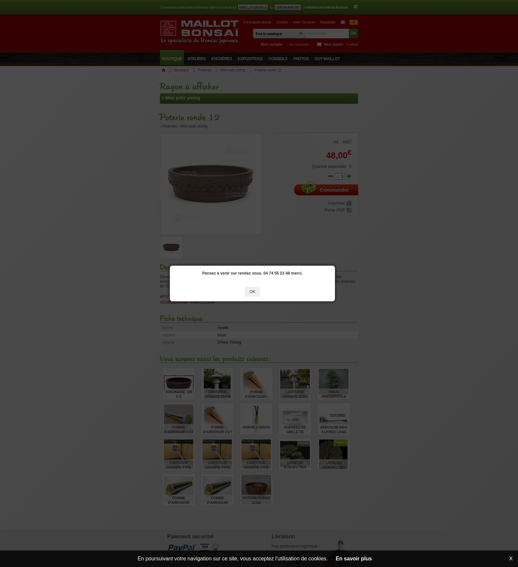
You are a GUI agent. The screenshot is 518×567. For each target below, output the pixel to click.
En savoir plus (354, 558)
